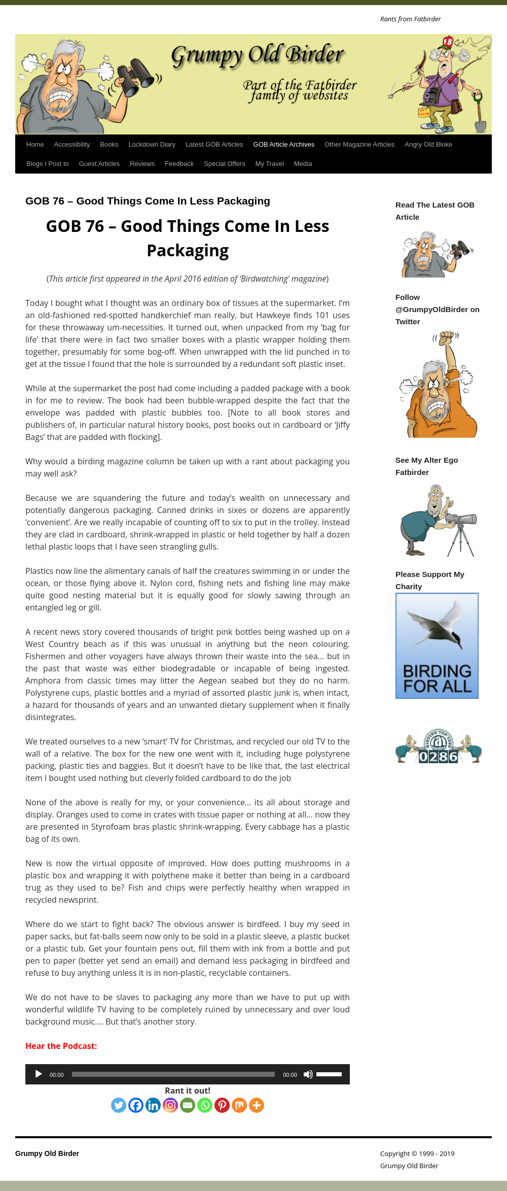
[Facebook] (135, 1105)
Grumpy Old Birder (47, 1153)
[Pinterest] (222, 1105)
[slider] (173, 1074)
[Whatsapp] (204, 1105)
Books (109, 144)
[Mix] (239, 1105)
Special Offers (224, 163)
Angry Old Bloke (428, 144)
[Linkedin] (153, 1105)
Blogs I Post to (47, 163)
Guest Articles (99, 163)
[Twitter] (118, 1105)
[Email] (187, 1105)
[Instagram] (170, 1105)
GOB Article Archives (284, 144)
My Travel (270, 163)
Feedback (179, 163)
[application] (187, 1074)
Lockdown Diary (152, 144)
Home (35, 144)
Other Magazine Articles (359, 144)
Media (303, 163)
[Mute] (308, 1074)
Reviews (142, 163)
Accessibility (72, 144)
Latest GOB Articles (214, 144)
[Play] (38, 1074)
